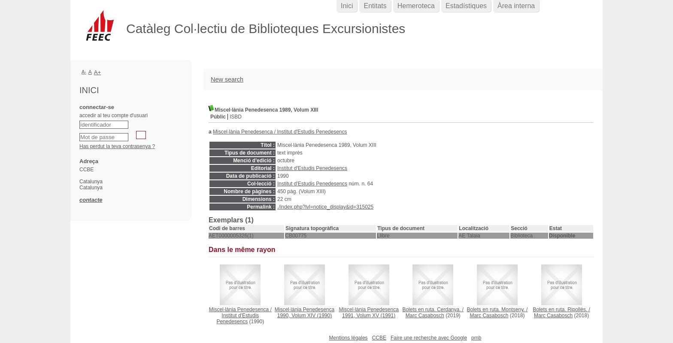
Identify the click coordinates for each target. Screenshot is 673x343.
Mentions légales (348, 338)
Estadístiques (466, 5)
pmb (476, 338)
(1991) (368, 313)
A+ (97, 72)
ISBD (236, 117)
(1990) (304, 313)
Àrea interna (516, 5)
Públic (218, 117)
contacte (90, 200)
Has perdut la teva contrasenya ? (117, 146)
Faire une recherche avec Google (429, 338)
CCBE (379, 338)
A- (84, 71)
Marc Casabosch (425, 316)
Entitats (375, 5)
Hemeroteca (416, 5)
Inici (347, 5)
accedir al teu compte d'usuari (113, 115)
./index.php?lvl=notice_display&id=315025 (325, 207)
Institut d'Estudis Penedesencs (312, 132)
